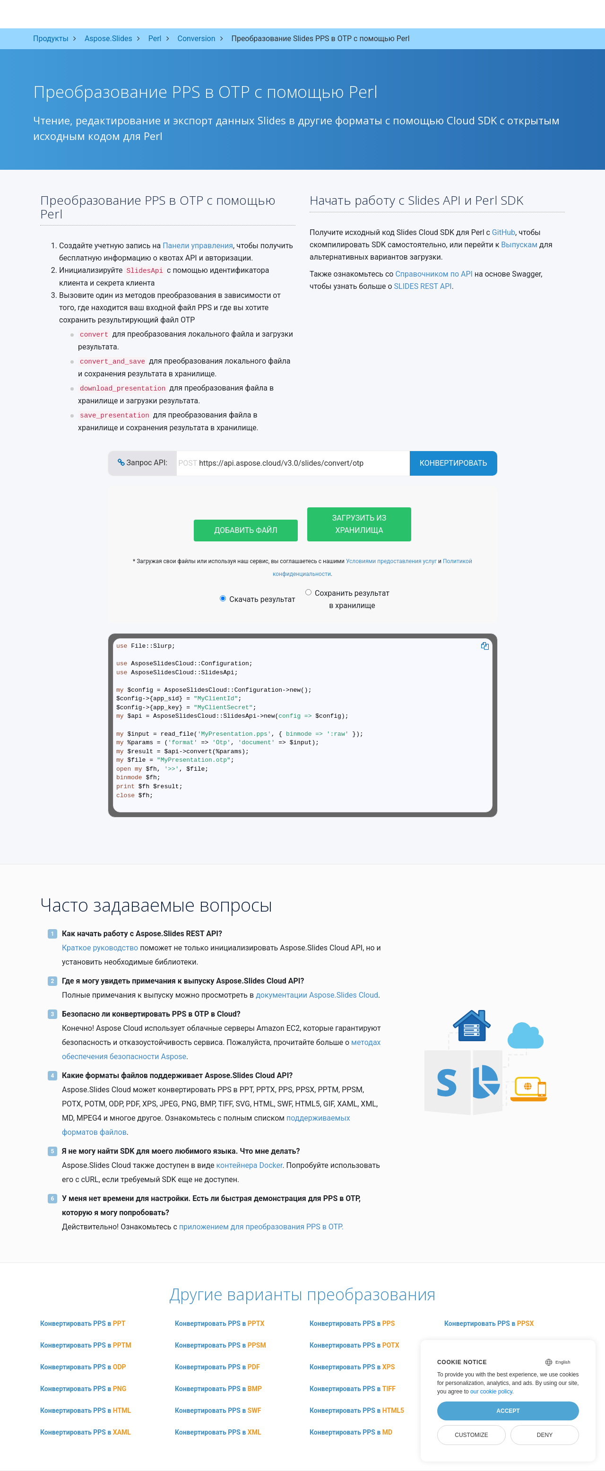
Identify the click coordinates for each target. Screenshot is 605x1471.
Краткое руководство (100, 947)
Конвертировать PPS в (83, 1323)
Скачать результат (257, 599)
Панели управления (198, 245)
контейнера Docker (249, 1165)
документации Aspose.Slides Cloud (317, 995)
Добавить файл (245, 530)
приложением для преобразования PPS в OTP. (261, 1226)
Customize (471, 1435)
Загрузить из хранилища (359, 524)
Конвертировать (453, 463)
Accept (507, 1411)
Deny (545, 1435)
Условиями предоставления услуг (391, 561)
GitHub (503, 232)
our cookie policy (491, 1391)
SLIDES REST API (423, 286)
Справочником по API (433, 274)
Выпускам (519, 244)
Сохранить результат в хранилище (347, 599)
